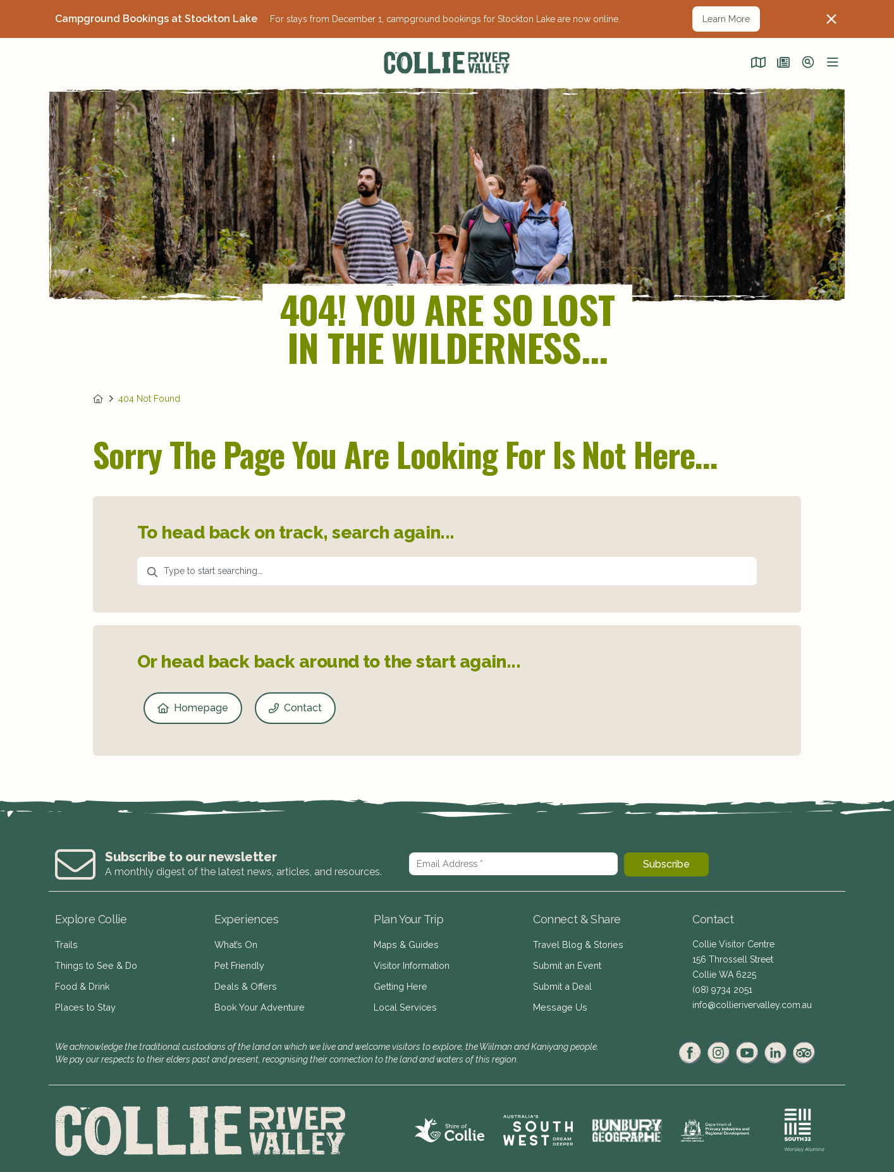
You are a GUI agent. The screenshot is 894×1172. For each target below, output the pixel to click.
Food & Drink (82, 982)
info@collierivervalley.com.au (752, 1005)
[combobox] (447, 572)
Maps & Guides (405, 944)
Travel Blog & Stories (576, 944)
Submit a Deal (561, 982)
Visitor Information (411, 963)
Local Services (403, 1001)
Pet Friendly (238, 963)
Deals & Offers (243, 982)
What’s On (234, 944)
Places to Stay (83, 1001)
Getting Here (400, 982)
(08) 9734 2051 (722, 990)
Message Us (558, 1001)
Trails (66, 944)
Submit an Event (565, 963)
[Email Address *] (513, 863)
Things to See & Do (95, 963)
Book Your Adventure (258, 1001)
